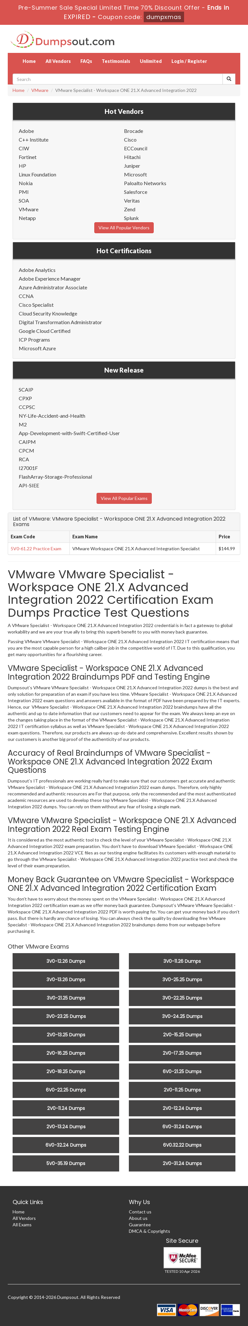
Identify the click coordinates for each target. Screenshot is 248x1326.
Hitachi (132, 157)
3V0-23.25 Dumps (66, 1016)
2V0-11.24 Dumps (66, 1108)
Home (29, 61)
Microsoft (135, 174)
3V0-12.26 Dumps (65, 961)
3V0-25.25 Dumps (182, 979)
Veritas (132, 200)
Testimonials (116, 61)
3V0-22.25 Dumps (182, 998)
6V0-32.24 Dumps (66, 1145)
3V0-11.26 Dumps (182, 961)
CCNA (26, 296)
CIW (24, 148)
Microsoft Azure (37, 348)
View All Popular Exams (124, 498)
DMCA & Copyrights (149, 1231)
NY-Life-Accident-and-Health (52, 416)
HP (22, 166)
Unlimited (151, 61)
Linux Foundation (37, 174)
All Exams (22, 1224)
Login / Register (189, 61)
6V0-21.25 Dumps (182, 1071)
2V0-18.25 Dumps (65, 1071)
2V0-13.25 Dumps (66, 1035)
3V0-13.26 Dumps (65, 979)
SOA (24, 200)
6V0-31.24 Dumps (182, 1126)
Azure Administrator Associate (53, 287)
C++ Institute (33, 139)
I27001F (28, 468)
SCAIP (26, 389)
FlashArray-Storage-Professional (55, 477)
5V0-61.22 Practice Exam (36, 548)
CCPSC (27, 407)
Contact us (140, 1211)
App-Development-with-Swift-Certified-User (69, 433)
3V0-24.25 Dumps (182, 1016)
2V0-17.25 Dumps (182, 1053)
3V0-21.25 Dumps (66, 998)
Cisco (130, 139)
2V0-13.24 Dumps (66, 1126)
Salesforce (135, 192)
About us (138, 1218)
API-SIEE (29, 485)
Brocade (133, 131)
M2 (23, 424)
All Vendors (58, 61)
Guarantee (140, 1224)
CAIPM (27, 442)
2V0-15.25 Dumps (182, 1035)
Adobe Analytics (37, 270)
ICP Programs (34, 339)
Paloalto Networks (145, 183)
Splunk (131, 218)
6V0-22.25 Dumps (66, 1090)
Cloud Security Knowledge (48, 313)
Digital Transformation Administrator (60, 322)
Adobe (26, 131)
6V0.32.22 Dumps (182, 1145)
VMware (39, 90)
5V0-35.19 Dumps (65, 1163)
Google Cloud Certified (44, 331)
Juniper (132, 166)
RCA (24, 459)
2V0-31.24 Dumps (182, 1163)
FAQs (86, 61)
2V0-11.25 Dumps (182, 1090)
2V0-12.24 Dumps (182, 1108)
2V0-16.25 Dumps (65, 1053)
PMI (24, 192)
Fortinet (27, 157)
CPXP (25, 398)
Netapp (27, 218)
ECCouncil (135, 148)
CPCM (26, 450)
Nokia (26, 183)
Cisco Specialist (36, 305)
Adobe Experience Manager (50, 278)
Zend (129, 209)
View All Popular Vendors (124, 227)
